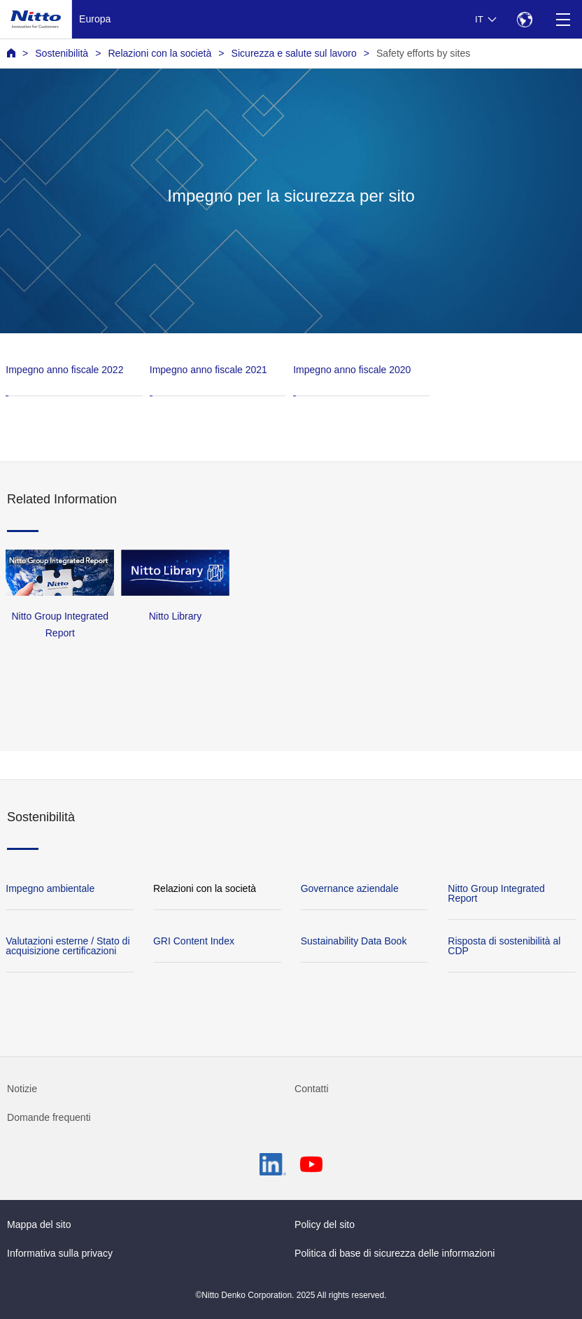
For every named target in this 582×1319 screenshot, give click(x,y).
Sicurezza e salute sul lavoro (294, 53)
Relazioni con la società (159, 53)
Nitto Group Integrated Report (496, 893)
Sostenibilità (61, 53)
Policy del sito (324, 1224)
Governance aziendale (350, 888)
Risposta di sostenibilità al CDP (504, 945)
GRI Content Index (193, 941)
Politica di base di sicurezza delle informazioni (394, 1253)
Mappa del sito (39, 1224)
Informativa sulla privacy (60, 1253)
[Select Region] (524, 19)
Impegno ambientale (50, 888)
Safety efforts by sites (423, 53)
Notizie (22, 1088)
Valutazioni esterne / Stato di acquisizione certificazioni (67, 945)
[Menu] (563, 19)
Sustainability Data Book (354, 941)
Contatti (311, 1088)
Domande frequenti (49, 1117)
